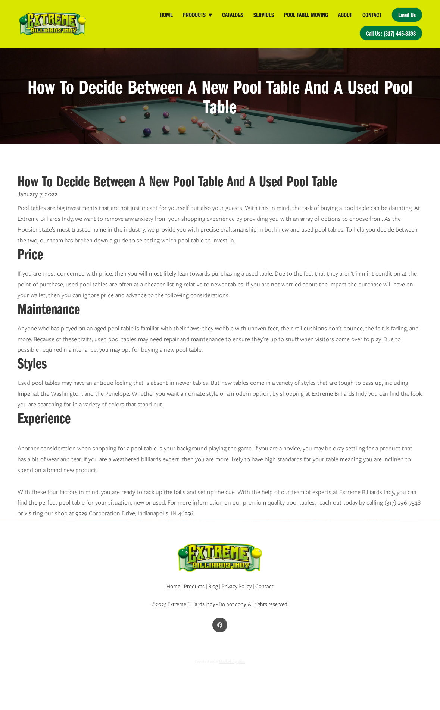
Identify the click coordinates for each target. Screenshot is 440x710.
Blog (213, 586)
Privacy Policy (237, 586)
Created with (220, 662)
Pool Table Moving (306, 14)
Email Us (407, 14)
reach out (329, 502)
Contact (371, 14)
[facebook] (219, 625)
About (345, 14)
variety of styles (296, 382)
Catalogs (232, 14)
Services (263, 14)
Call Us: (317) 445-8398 (391, 33)
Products (197, 14)
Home (166, 14)
